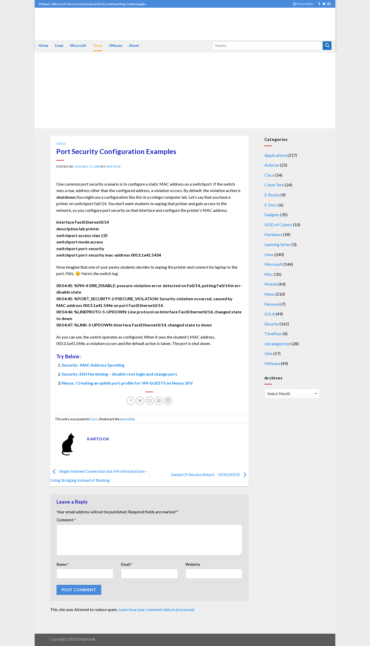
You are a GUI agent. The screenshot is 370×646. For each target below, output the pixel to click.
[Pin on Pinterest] (159, 400)
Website (193, 564)
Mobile (271, 283)
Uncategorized (277, 343)
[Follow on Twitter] (324, 4)
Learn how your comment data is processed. (156, 609)
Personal (272, 304)
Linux (59, 45)
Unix (268, 353)
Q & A (269, 313)
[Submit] (327, 45)
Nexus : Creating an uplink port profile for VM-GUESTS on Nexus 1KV (127, 382)
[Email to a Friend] (149, 400)
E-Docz (271, 204)
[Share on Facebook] (131, 400)
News (269, 294)
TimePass (273, 333)
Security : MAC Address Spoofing (93, 364)
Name (63, 564)
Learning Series (277, 244)
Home (43, 45)
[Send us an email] (328, 4)
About (134, 45)
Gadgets (272, 214)
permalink (127, 419)
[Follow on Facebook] (319, 4)
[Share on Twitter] (140, 400)
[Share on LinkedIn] (168, 400)
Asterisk (271, 164)
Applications (275, 155)
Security (271, 323)
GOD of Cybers (278, 224)
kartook (113, 166)
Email (126, 564)
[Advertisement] (185, 90)
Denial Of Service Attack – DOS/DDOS (210, 474)
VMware (116, 45)
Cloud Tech (274, 184)
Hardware (273, 234)
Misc (268, 274)
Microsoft (78, 45)
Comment (66, 520)
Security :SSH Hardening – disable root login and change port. (120, 373)
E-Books (272, 194)
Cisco (97, 45)
